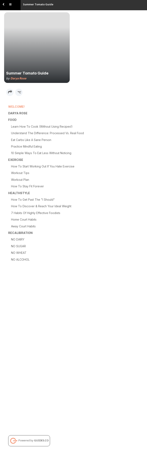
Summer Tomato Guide (38, 4)
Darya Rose (18, 78)
